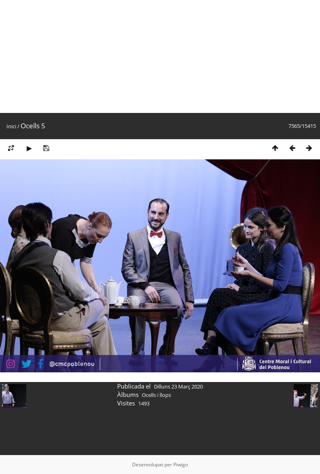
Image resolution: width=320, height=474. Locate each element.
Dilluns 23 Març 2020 (178, 386)
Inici (11, 126)
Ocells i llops (156, 395)
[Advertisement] (154, 56)
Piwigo (180, 464)
